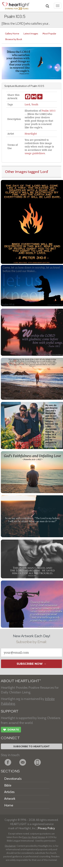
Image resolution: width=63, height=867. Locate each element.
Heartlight (31, 133)
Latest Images (31, 33)
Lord (27, 104)
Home (8, 805)
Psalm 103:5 (48, 110)
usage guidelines (35, 153)
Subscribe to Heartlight (31, 746)
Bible (7, 785)
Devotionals (13, 779)
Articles (9, 792)
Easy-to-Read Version (33, 837)
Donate (11, 730)
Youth (34, 104)
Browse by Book (13, 39)
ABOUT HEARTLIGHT (21, 680)
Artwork (9, 799)
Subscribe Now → (31, 663)
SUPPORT (9, 711)
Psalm (34, 86)
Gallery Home (12, 33)
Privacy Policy (46, 828)
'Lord (44, 171)
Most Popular (49, 33)
